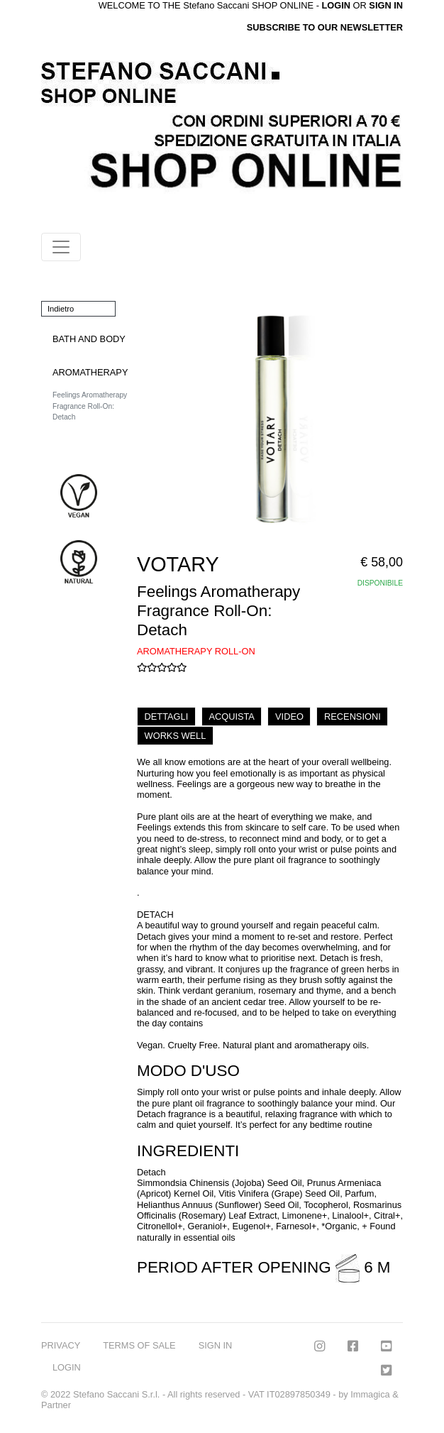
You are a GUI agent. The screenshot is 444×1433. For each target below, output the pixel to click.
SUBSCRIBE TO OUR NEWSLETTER (325, 27)
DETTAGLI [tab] (167, 716)
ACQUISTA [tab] (231, 716)
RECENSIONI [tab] (352, 716)
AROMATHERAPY (90, 372)
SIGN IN (386, 5)
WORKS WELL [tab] (175, 735)
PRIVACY (60, 1345)
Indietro (61, 308)
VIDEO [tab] (289, 716)
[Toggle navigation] (61, 247)
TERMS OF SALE (139, 1345)
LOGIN (66, 1367)
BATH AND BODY (89, 339)
